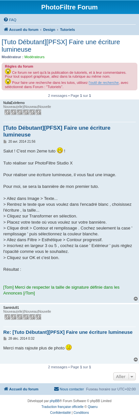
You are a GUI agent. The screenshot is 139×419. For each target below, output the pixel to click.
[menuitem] (9, 20)
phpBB (54, 401)
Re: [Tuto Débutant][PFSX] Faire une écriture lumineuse (67, 332)
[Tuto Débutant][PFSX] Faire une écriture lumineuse (61, 45)
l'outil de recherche (104, 83)
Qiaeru (93, 407)
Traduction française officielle (62, 407)
